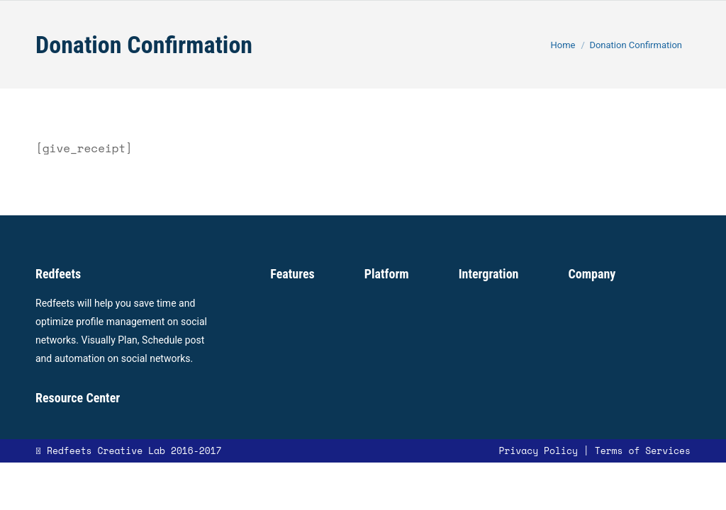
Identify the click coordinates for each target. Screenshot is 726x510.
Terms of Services (643, 450)
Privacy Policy (537, 450)
